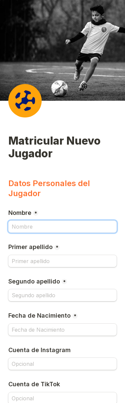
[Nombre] (62, 227)
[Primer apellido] (62, 261)
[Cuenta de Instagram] (62, 364)
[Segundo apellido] (62, 295)
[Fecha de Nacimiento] (62, 330)
